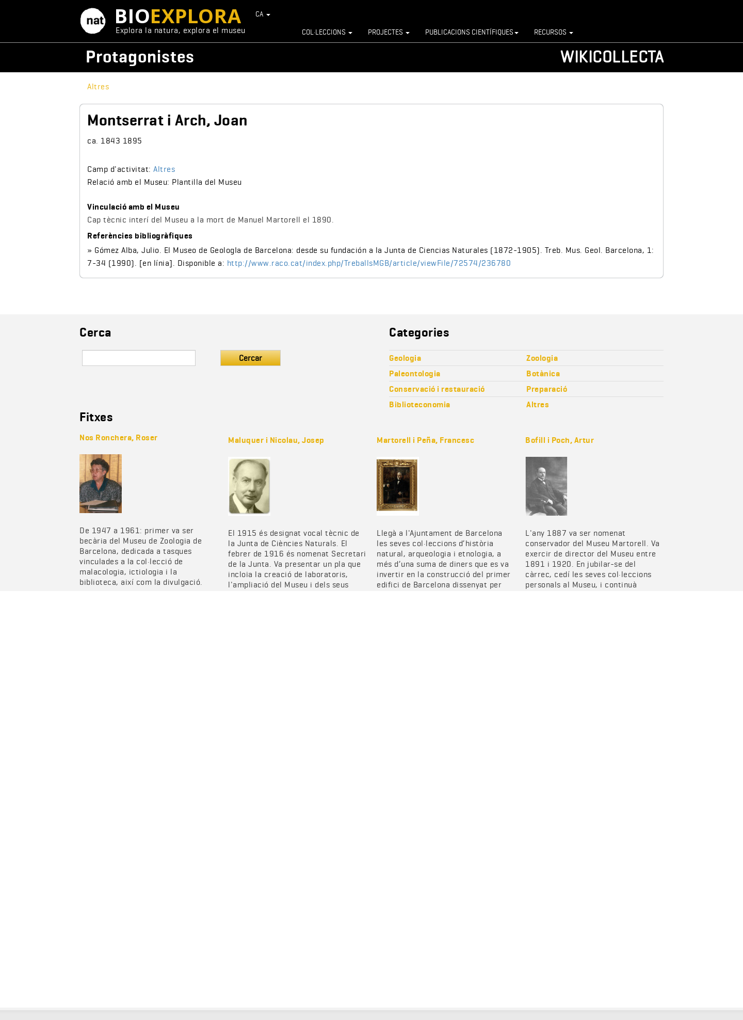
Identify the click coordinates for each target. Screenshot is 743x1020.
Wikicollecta (612, 56)
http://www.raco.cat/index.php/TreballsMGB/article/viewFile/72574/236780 (369, 263)
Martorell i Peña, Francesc (425, 440)
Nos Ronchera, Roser (118, 437)
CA (263, 14)
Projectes (389, 32)
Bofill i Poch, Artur (559, 440)
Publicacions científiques (472, 32)
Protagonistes (140, 56)
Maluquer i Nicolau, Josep (276, 440)
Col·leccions (327, 32)
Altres (98, 86)
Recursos (553, 32)
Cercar (250, 358)
